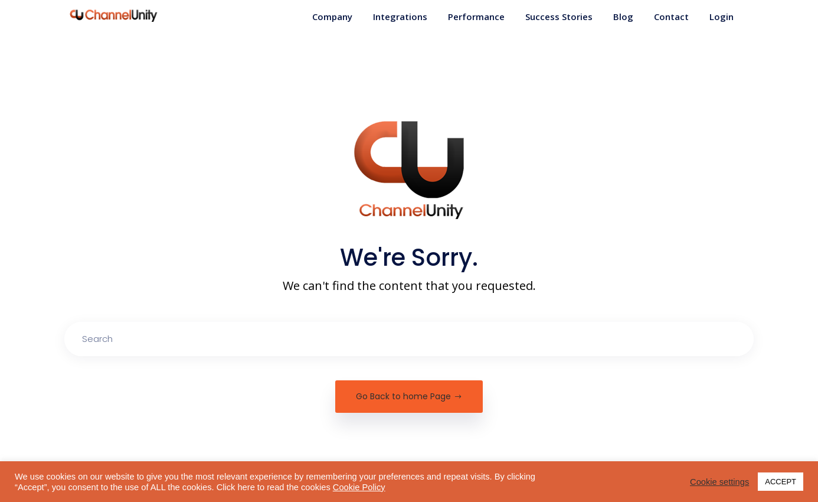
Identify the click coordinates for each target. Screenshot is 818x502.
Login (721, 16)
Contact (671, 16)
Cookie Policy (359, 487)
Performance (476, 16)
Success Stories (559, 16)
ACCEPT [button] (780, 481)
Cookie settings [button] (719, 482)
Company (332, 16)
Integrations (400, 16)
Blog (623, 16)
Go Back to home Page (409, 396)
